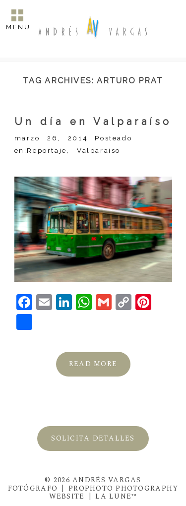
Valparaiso (99, 150)
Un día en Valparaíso (93, 121)
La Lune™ (116, 496)
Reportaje (46, 150)
